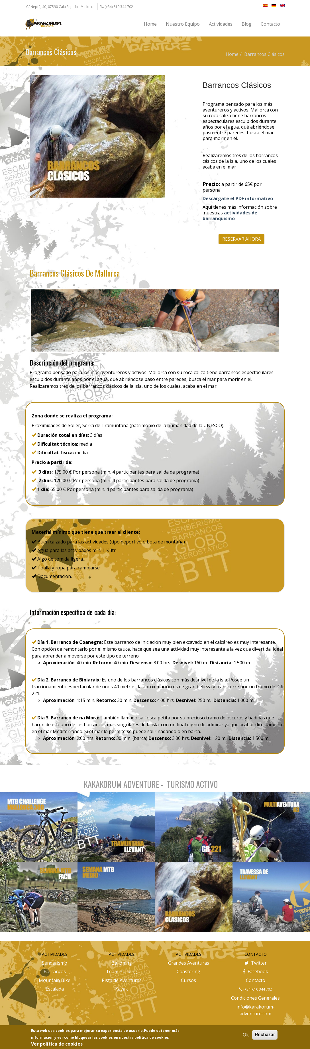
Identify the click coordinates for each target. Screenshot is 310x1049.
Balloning (121, 963)
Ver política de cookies (57, 1044)
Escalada (55, 989)
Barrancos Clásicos (264, 54)
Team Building (121, 971)
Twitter (255, 963)
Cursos (188, 980)
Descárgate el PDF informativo (238, 198)
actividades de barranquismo (230, 216)
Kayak (121, 989)
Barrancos (55, 971)
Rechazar (265, 1034)
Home (232, 54)
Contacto (255, 980)
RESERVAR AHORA (241, 239)
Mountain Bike (54, 980)
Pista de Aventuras (122, 980)
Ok (246, 1035)
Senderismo (54, 963)
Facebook (255, 971)
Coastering (188, 971)
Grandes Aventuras (188, 963)
